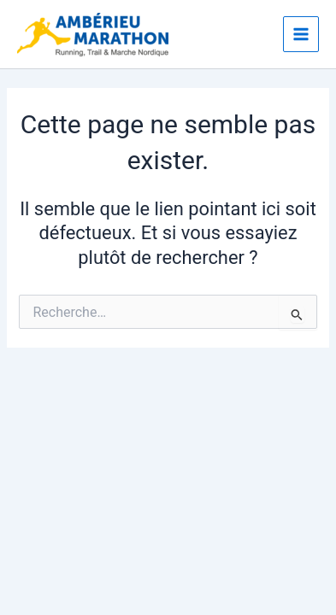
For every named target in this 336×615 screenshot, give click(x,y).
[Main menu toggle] (301, 34)
